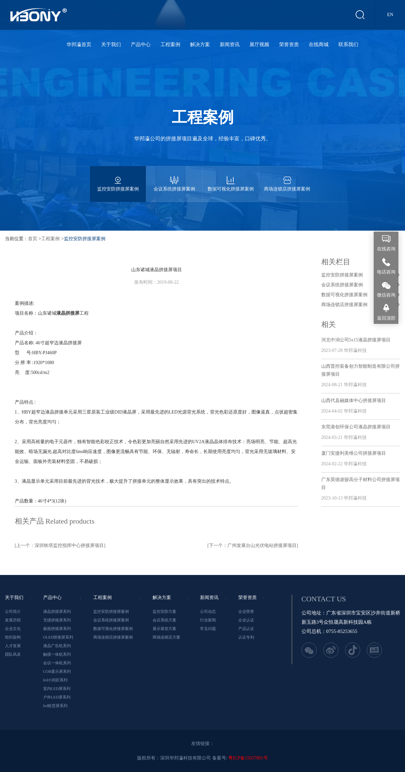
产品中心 (141, 44)
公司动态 (208, 611)
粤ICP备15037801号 (248, 758)
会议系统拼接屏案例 (174, 178)
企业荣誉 (246, 611)
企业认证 (246, 620)
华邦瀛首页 (79, 44)
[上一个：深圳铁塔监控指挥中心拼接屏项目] (60, 545)
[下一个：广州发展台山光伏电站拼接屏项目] (252, 545)
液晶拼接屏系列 (57, 611)
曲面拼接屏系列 (57, 628)
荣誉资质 (289, 44)
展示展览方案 (164, 628)
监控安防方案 (164, 611)
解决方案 (200, 44)
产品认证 (246, 628)
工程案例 (170, 44)
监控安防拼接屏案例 (118, 178)
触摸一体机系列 (57, 654)
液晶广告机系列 (57, 645)
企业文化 (13, 628)
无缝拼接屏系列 (57, 620)
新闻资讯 (230, 44)
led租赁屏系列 (55, 705)
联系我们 (348, 44)
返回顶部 (386, 318)
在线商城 (319, 44)
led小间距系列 (55, 680)
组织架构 (13, 637)
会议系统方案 (164, 620)
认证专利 (246, 637)
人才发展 (13, 645)
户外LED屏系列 (57, 697)
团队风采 (13, 654)
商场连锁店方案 (166, 637)
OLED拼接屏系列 (58, 637)
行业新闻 (208, 620)
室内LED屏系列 (57, 688)
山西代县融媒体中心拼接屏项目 (353, 400)
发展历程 (13, 620)
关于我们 (111, 44)
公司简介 (13, 611)
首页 (32, 238)
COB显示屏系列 (57, 671)
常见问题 (208, 628)
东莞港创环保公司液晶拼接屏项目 (356, 426)
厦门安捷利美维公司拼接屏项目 (353, 453)
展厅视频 (259, 44)
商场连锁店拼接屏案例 (287, 178)
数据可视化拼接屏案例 (231, 178)
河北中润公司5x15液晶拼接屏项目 (356, 339)
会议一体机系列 (57, 663)
